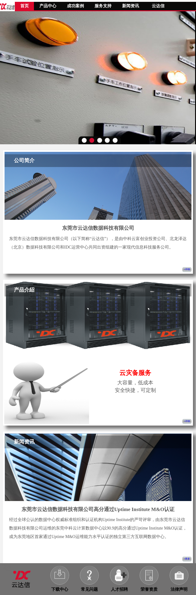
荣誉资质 (149, 589)
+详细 (187, 269)
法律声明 (179, 589)
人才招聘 (119, 589)
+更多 (187, 558)
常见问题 (89, 589)
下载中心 (59, 589)
